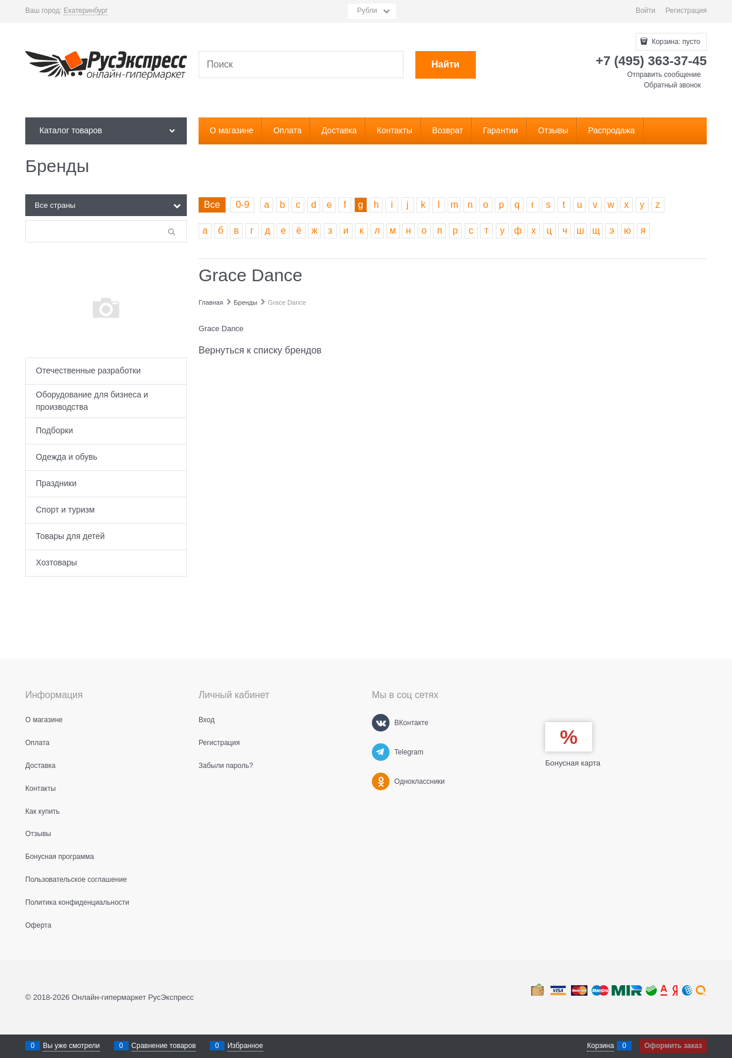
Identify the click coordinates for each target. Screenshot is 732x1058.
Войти (646, 10)
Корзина (600, 1045)
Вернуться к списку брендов (260, 350)
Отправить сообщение (664, 74)
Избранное (245, 1045)
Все (212, 205)
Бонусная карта (572, 763)
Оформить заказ (673, 1046)
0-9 (242, 205)
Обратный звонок (672, 85)
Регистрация (686, 10)
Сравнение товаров (164, 1045)
